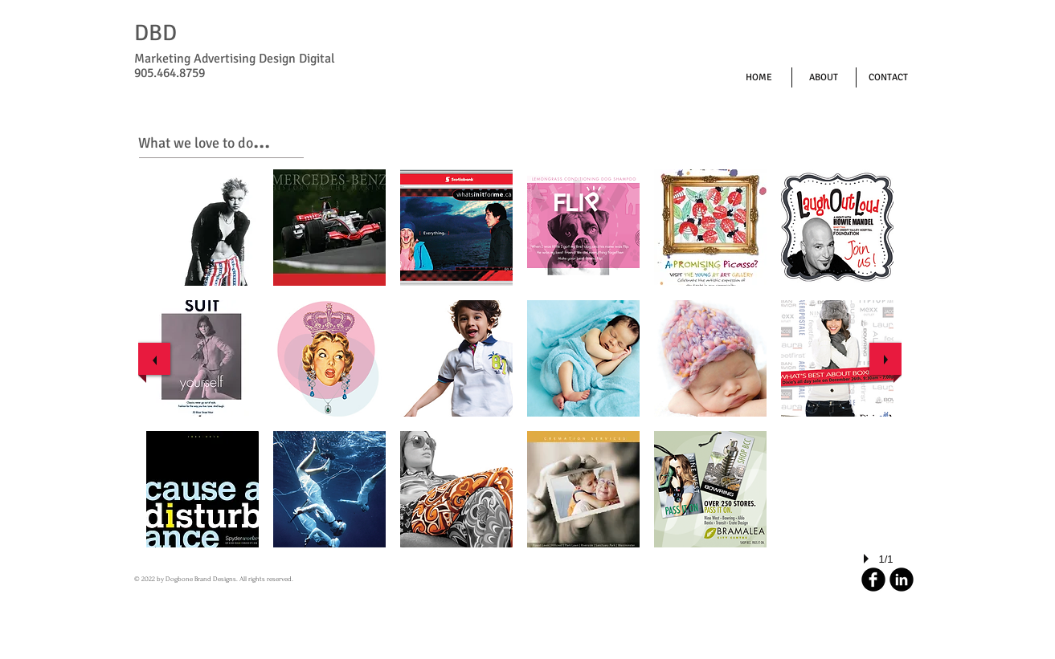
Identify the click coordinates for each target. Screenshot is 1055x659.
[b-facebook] (873, 579)
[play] (868, 558)
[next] (885, 359)
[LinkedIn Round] (901, 579)
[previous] (154, 359)
